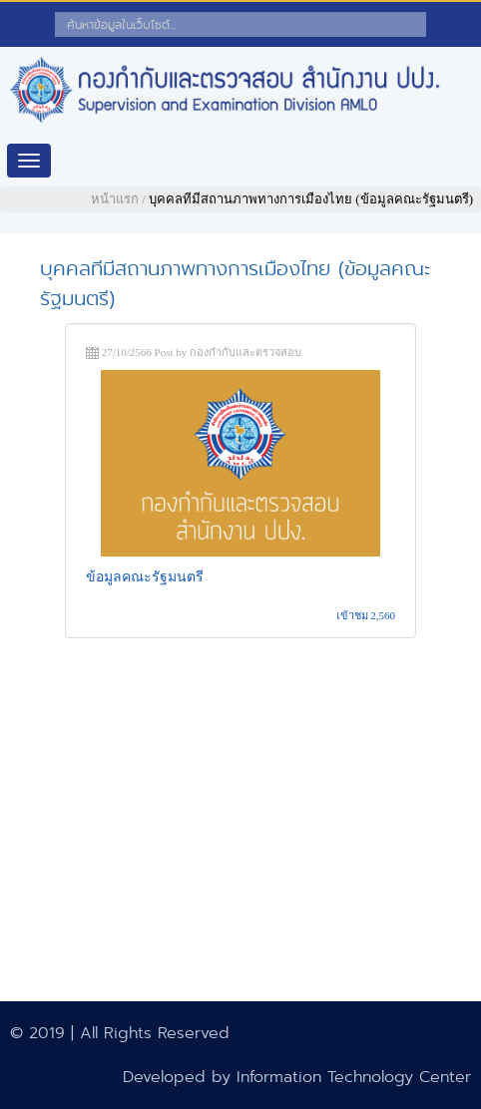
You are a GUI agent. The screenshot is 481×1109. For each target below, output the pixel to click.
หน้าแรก (115, 198)
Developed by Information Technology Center (297, 1076)
